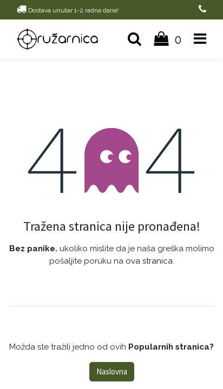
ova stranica (149, 261)
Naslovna (111, 371)
